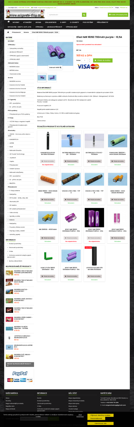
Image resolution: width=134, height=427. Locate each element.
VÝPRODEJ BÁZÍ (71, 27)
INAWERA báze (14, 67)
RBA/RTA (12, 183)
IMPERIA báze (14, 70)
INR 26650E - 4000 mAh (48, 229)
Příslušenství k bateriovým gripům (17, 126)
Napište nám (10, 406)
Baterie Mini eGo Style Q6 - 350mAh (71, 153)
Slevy (7, 398)
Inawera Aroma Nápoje (17, 92)
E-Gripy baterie (14, 191)
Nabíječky (12, 194)
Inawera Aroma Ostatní (17, 96)
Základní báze (50, 22)
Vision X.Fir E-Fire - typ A (71, 192)
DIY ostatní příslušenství (17, 209)
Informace (10, 240)
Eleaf (11, 147)
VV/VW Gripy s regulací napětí (19, 121)
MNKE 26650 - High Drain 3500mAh (117, 192)
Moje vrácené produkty (76, 401)
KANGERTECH (13, 139)
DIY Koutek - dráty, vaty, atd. (20, 27)
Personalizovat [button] (96, 418)
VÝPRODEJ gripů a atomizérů (19, 56)
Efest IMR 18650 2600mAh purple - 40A (117, 230)
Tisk (79, 50)
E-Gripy (63, 22)
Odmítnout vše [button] (100, 423)
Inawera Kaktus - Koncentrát (21, 290)
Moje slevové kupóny (76, 412)
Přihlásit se (123, 7)
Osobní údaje (73, 409)
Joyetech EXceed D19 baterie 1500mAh (94, 268)
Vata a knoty (13, 213)
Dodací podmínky (15, 244)
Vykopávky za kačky (16, 48)
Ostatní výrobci (14, 169)
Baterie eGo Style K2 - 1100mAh (94, 153)
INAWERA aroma (15, 81)
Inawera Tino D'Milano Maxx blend (23, 281)
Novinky (8, 401)
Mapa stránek (10, 409)
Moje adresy (73, 406)
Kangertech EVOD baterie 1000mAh (48, 153)
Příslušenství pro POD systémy (19, 114)
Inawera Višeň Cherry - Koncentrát (23, 318)
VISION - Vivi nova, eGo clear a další (19, 135)
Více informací (80, 415)
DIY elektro (13, 205)
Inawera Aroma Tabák (17, 85)
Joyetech (12, 158)
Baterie (11, 220)
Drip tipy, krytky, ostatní (17, 231)
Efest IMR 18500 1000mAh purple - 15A (71, 268)
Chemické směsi (15, 74)
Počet (78, 60)
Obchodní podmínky (16, 247)
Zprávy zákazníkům (15, 261)
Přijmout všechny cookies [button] (100, 415)
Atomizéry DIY (14, 202)
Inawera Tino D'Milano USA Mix (23, 309)
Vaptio (11, 161)
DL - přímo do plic (15, 107)
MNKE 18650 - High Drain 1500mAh (47, 192)
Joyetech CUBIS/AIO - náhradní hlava (22, 337)
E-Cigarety (74, 22)
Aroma (38, 22)
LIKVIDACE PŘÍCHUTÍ (54, 27)
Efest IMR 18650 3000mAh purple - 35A (71, 230)
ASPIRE (11, 143)
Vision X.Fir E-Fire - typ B (94, 192)
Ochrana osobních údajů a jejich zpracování (19, 256)
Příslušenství (102, 22)
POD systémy (88, 22)
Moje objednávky (74, 398)
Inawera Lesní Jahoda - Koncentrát (23, 300)
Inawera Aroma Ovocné (17, 89)
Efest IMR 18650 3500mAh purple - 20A (94, 230)
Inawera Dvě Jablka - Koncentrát (22, 355)
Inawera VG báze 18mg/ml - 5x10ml (21, 327)
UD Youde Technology (16, 154)
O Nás (11, 251)
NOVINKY (16, 22)
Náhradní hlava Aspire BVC (23, 346)
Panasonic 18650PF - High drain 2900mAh (117, 153)
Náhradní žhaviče (15, 150)
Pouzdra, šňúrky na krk (17, 227)
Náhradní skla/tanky (16, 172)
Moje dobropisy (74, 403)
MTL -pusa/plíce (15, 103)
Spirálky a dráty (14, 216)
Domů (39, 398)
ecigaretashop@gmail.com (116, 405)
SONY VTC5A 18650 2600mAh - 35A (48, 268)
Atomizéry (27, 22)
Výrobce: (79, 41)
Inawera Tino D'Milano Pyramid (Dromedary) (23, 272)
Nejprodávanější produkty (18, 266)
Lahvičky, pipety (14, 234)
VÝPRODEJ (39, 27)
